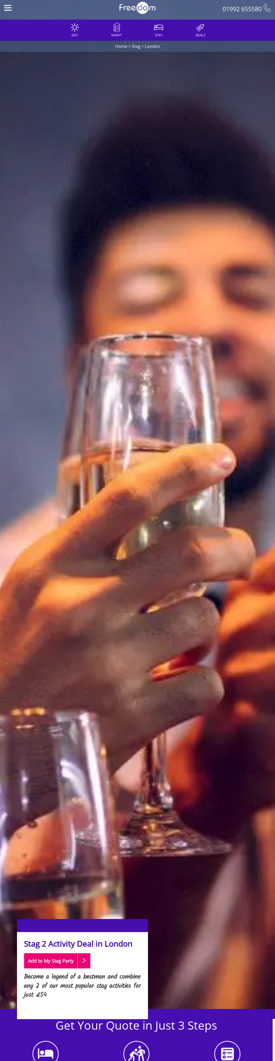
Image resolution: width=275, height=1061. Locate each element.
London (152, 46)
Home (121, 46)
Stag (136, 46)
